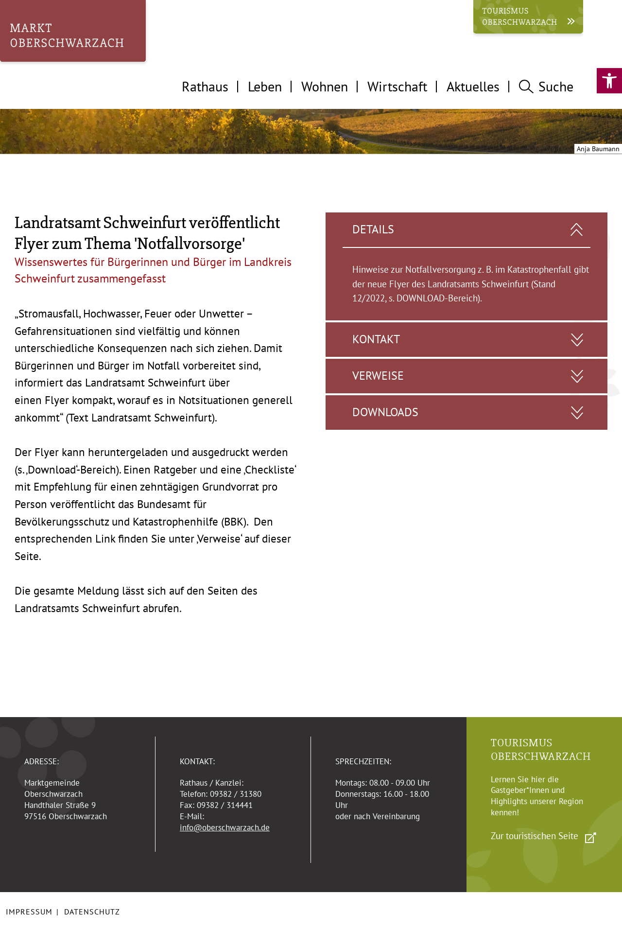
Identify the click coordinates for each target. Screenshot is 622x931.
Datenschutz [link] (92, 911)
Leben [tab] (265, 86)
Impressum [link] (29, 911)
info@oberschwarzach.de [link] (225, 827)
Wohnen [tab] (324, 86)
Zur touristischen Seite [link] (534, 836)
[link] (609, 80)
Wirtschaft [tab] (397, 86)
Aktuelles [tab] (473, 86)
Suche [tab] (546, 86)
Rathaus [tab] (205, 86)
